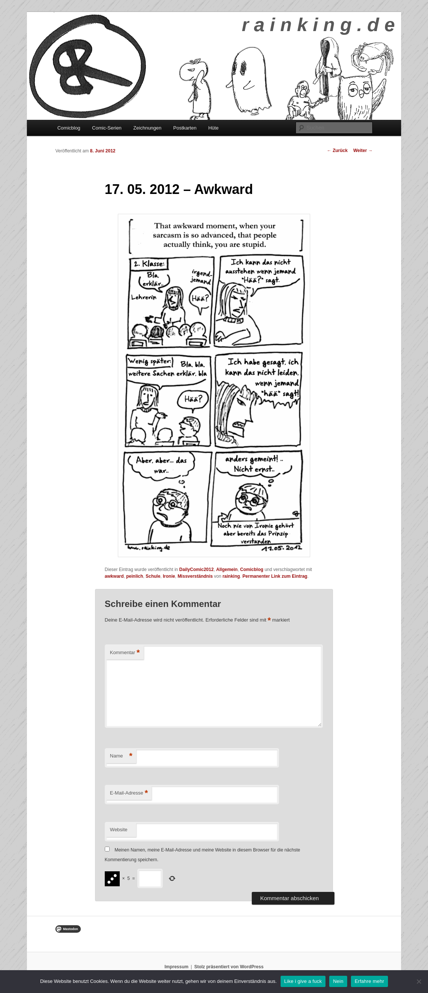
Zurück (337, 150)
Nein (338, 981)
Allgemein (227, 569)
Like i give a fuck (303, 981)
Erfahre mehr (369, 981)
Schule (153, 576)
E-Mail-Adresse (129, 793)
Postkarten (184, 128)
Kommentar (125, 652)
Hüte (213, 128)
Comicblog (68, 128)
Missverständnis (195, 576)
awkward (114, 576)
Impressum (177, 966)
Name (121, 756)
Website (119, 829)
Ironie (169, 576)
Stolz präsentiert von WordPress (228, 966)
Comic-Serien (107, 128)
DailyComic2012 (196, 569)
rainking (231, 576)
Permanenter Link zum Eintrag (274, 576)
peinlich (134, 576)
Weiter (363, 150)
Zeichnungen (147, 128)
